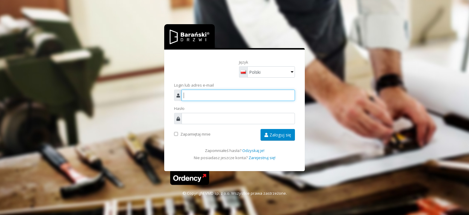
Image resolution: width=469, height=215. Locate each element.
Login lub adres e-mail (194, 85)
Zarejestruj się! (262, 157)
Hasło (179, 108)
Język (243, 62)
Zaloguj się (277, 135)
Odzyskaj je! (253, 150)
